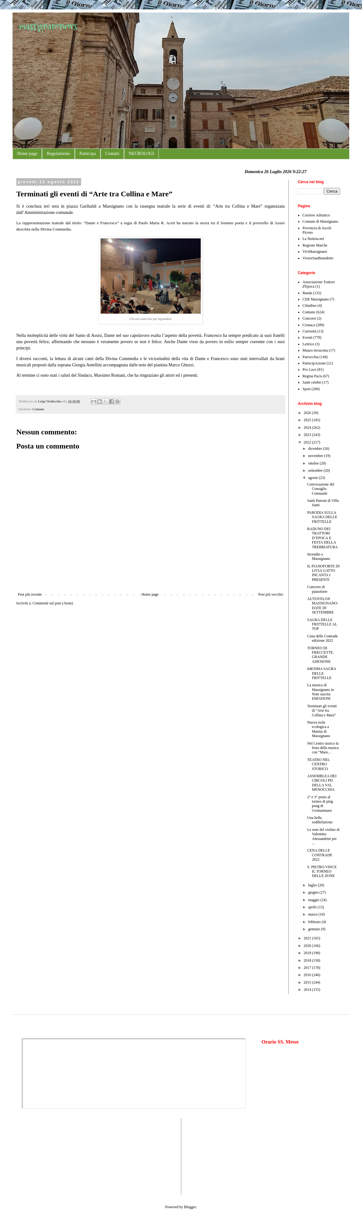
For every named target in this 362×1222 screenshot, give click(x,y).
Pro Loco (309, 369)
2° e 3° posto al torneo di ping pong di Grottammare (320, 804)
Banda (307, 293)
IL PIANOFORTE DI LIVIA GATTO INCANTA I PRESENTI (323, 573)
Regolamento (58, 153)
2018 (308, 960)
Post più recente (30, 594)
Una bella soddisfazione (320, 820)
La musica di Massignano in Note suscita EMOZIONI (320, 692)
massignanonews (48, 25)
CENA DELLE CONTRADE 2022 (319, 855)
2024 (308, 427)
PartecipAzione (314, 363)
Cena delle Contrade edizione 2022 (322, 638)
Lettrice (308, 344)
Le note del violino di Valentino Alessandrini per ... (323, 836)
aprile (313, 907)
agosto (313, 478)
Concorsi (309, 318)
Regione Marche (315, 245)
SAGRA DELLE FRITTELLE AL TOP (322, 624)
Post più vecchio (270, 594)
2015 (308, 982)
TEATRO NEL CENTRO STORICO (318, 764)
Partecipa (88, 153)
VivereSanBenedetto (318, 258)
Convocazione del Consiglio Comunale (320, 489)
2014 (308, 989)
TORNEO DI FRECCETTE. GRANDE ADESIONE (320, 655)
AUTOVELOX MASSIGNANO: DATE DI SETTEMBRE (322, 605)
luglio (313, 885)
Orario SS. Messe (280, 1041)
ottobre (314, 463)
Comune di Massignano (320, 221)
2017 (308, 967)
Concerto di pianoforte (317, 589)
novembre (316, 456)
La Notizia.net (313, 238)
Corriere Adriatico (316, 215)
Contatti (112, 153)
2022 (308, 442)
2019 (308, 953)
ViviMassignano (315, 251)
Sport (307, 389)
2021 (308, 938)
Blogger (190, 1207)
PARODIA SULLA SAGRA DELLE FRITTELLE (322, 517)
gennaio (314, 929)
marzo (313, 914)
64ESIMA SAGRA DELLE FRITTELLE (321, 673)
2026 (308, 413)
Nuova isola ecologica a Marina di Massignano (318, 729)
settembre (316, 470)
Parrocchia (310, 357)
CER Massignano (316, 299)
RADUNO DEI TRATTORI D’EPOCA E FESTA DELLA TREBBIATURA (322, 538)
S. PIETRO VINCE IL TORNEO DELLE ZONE (322, 871)
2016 (308, 975)
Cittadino (310, 305)
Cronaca (309, 325)
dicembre (315, 448)
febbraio (315, 922)
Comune (38, 409)
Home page (27, 153)
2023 (308, 435)
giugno (313, 892)
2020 (308, 945)
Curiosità (309, 331)
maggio (314, 900)
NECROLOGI (141, 153)
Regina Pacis (312, 376)
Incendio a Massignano (318, 556)
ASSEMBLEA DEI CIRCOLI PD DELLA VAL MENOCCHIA (322, 783)
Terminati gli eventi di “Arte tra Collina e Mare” (322, 710)
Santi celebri (312, 382)
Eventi (307, 337)
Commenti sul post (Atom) (53, 603)
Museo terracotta (315, 350)
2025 (308, 420)
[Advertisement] (40, 1155)
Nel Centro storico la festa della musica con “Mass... (323, 748)
